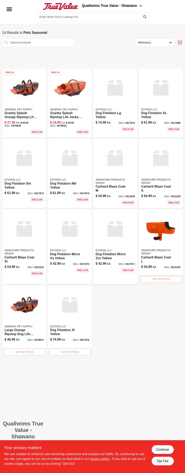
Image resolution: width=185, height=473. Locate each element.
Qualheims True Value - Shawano (112, 6)
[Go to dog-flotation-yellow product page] (115, 247)
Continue (162, 449)
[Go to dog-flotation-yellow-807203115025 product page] (161, 103)
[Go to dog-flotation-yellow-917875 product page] (115, 103)
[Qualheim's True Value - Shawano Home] (61, 6)
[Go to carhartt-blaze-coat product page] (161, 173)
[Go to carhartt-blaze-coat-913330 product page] (161, 247)
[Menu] (9, 9)
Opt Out (162, 461)
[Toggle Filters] (180, 42)
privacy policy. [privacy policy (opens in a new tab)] (100, 459)
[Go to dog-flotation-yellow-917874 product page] (70, 173)
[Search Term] (92, 17)
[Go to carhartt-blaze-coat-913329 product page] (115, 173)
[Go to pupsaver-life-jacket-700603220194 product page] (70, 103)
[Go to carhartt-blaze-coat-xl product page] (24, 247)
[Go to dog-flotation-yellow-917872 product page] (70, 247)
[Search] (145, 16)
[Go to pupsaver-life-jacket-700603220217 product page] (24, 321)
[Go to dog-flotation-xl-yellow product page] (70, 321)
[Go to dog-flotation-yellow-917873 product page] (24, 173)
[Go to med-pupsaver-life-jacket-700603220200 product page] (24, 103)
